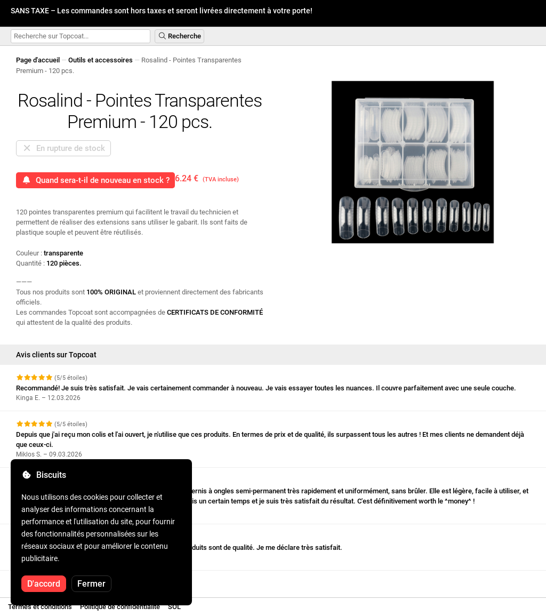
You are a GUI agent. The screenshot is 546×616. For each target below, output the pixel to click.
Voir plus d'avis (44, 580)
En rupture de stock (63, 148)
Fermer (91, 584)
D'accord (43, 584)
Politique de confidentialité (120, 607)
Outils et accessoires (100, 60)
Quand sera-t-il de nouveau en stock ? (95, 180)
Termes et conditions (40, 607)
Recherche (179, 36)
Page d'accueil (38, 60)
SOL (174, 607)
